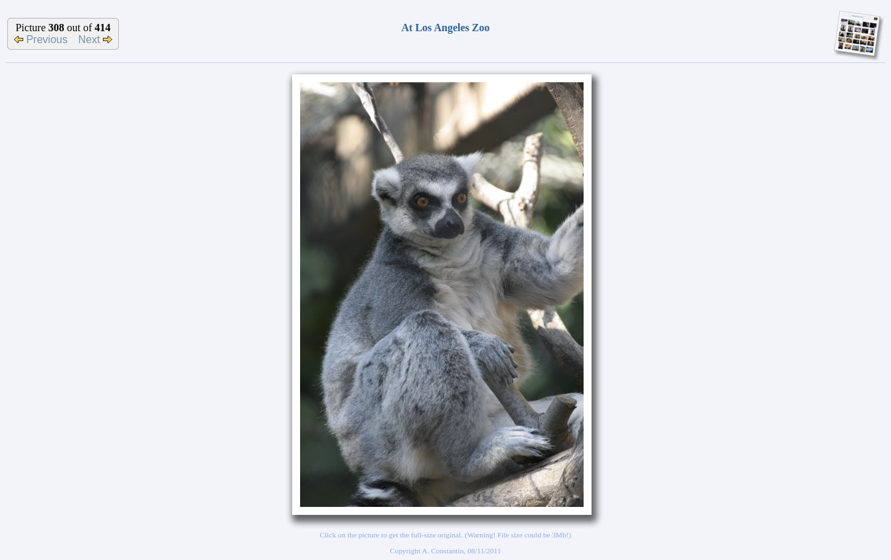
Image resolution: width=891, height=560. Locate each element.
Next (95, 39)
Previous (41, 39)
